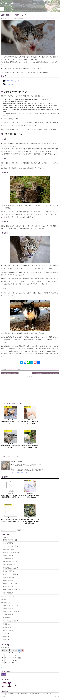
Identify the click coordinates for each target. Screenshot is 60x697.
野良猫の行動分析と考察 (10, 541)
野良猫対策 (4, 554)
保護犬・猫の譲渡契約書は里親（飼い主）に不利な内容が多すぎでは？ (32, 657)
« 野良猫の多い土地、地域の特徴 (9, 373)
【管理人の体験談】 (9, 491)
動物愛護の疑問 (7, 501)
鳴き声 (5, 591)
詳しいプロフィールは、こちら (20, 448)
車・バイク (6, 579)
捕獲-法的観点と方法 (9, 513)
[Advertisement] (15, 388)
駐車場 (5, 588)
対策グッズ (4, 551)
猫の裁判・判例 (7, 522)
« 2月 (2, 619)
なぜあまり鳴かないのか (12, 81)
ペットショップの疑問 (9, 497)
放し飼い (5, 575)
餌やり (5, 585)
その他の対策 (7, 560)
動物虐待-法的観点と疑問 (10, 504)
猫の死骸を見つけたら (9, 519)
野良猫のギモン (6, 18)
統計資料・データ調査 (9, 526)
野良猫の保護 (7, 582)
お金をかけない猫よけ (9, 557)
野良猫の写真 (7, 538)
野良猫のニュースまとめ (10, 535)
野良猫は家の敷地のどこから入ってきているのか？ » (46, 373)
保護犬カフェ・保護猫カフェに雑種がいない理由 (25, 676)
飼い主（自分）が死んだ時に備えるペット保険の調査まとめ (28, 651)
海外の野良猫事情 (8, 516)
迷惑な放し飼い (7, 529)
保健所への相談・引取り (10, 563)
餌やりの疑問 (7, 544)
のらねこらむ (8, 3)
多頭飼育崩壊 (7, 510)
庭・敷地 (5, 569)
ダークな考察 (7, 494)
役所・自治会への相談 (9, 572)
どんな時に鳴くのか (11, 84)
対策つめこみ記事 (6, 548)
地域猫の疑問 (7, 507)
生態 (21, 369)
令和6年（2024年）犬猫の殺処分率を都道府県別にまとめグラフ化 (31, 645)
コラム (3, 489)
